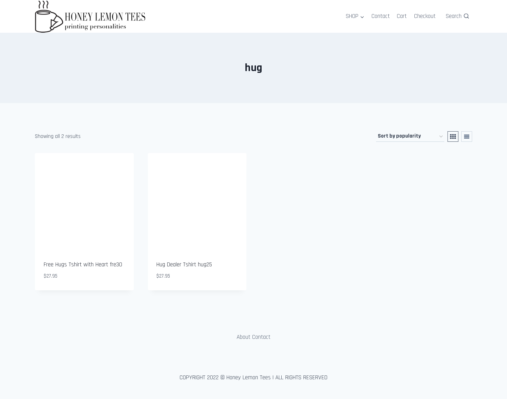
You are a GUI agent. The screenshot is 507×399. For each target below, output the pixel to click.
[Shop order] (410, 136)
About (243, 337)
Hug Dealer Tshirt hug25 (184, 264)
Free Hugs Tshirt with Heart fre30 (83, 264)
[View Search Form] (457, 16)
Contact (380, 16)
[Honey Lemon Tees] (91, 16)
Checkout (425, 16)
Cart (402, 16)
